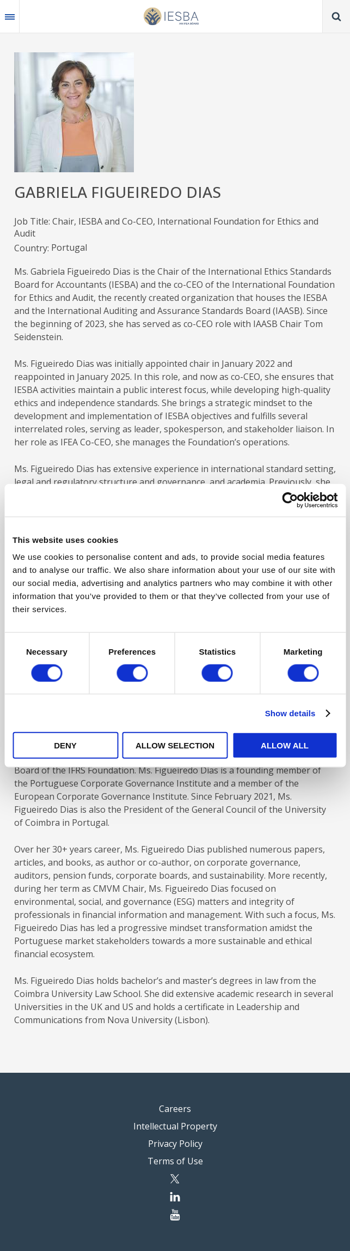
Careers (175, 1109)
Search (336, 16)
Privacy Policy (175, 1144)
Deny (65, 745)
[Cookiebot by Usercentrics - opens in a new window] (289, 500)
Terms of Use (175, 1161)
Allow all (285, 745)
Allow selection (175, 745)
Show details (290, 712)
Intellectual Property (175, 1126)
